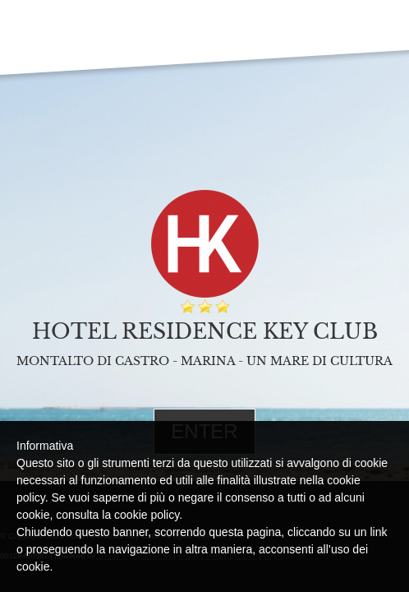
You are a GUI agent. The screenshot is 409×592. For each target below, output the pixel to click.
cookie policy (146, 514)
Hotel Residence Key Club (205, 331)
